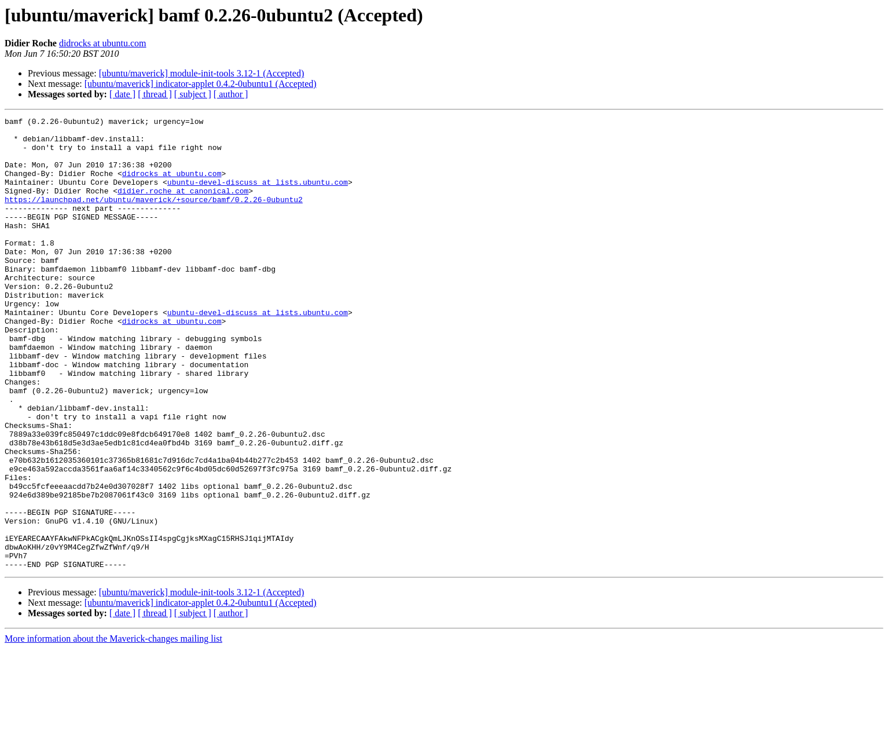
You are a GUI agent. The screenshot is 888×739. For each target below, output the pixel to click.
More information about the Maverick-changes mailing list (113, 729)
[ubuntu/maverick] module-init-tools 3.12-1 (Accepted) (201, 73)
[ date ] (122, 94)
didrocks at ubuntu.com (102, 43)
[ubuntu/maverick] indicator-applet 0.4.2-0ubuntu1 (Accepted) (201, 84)
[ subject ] (192, 94)
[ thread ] (155, 94)
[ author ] (231, 94)
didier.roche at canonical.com (183, 206)
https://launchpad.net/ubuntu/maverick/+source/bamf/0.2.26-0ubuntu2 (154, 216)
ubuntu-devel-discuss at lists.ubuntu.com (257, 196)
